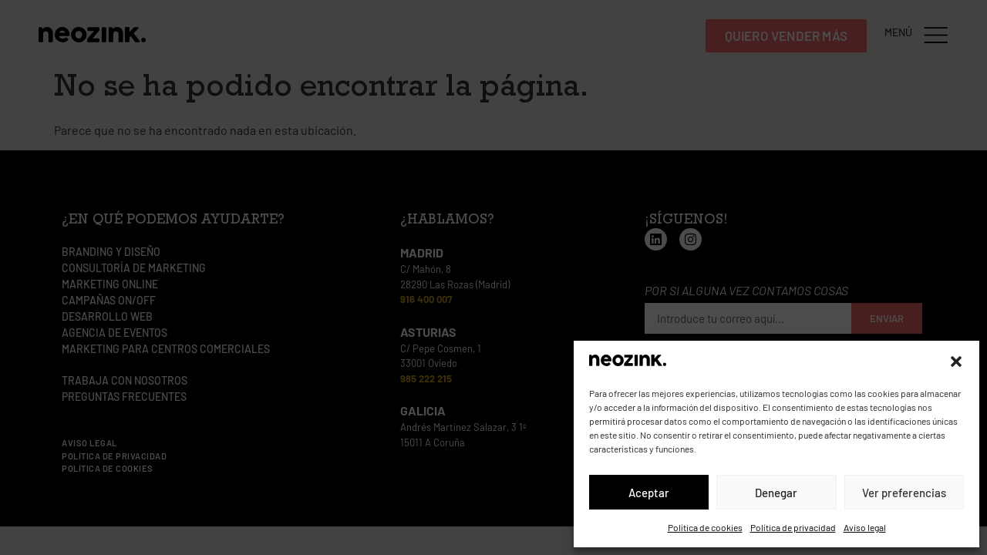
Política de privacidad (793, 527)
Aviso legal (865, 527)
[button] (956, 361)
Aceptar (648, 493)
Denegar (776, 493)
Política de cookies (705, 527)
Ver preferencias (904, 493)
